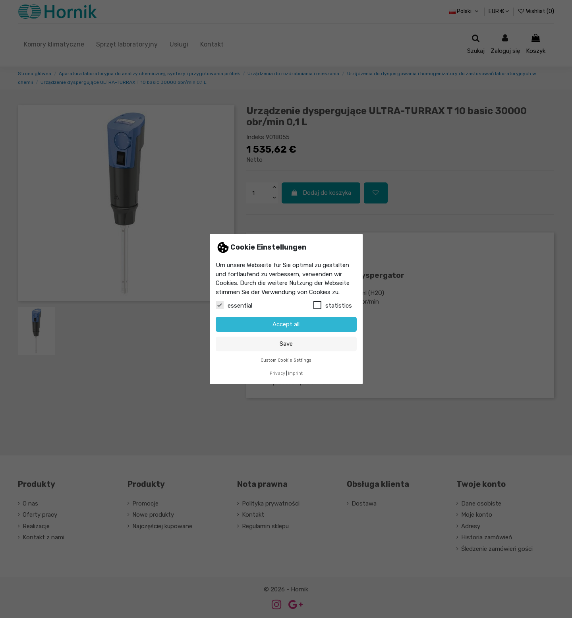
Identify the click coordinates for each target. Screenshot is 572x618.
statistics (332, 305)
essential (234, 305)
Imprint (295, 373)
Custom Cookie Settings (286, 360)
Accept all (286, 324)
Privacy (277, 373)
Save (286, 343)
